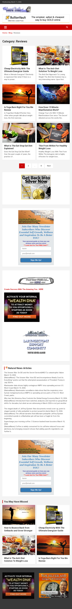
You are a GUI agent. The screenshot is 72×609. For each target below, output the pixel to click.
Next (49, 166)
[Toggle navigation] (5, 27)
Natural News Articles (20, 368)
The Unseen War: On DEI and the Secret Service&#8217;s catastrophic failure (34, 373)
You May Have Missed (16, 501)
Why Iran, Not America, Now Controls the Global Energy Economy (29, 398)
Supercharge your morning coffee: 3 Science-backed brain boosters (30, 421)
